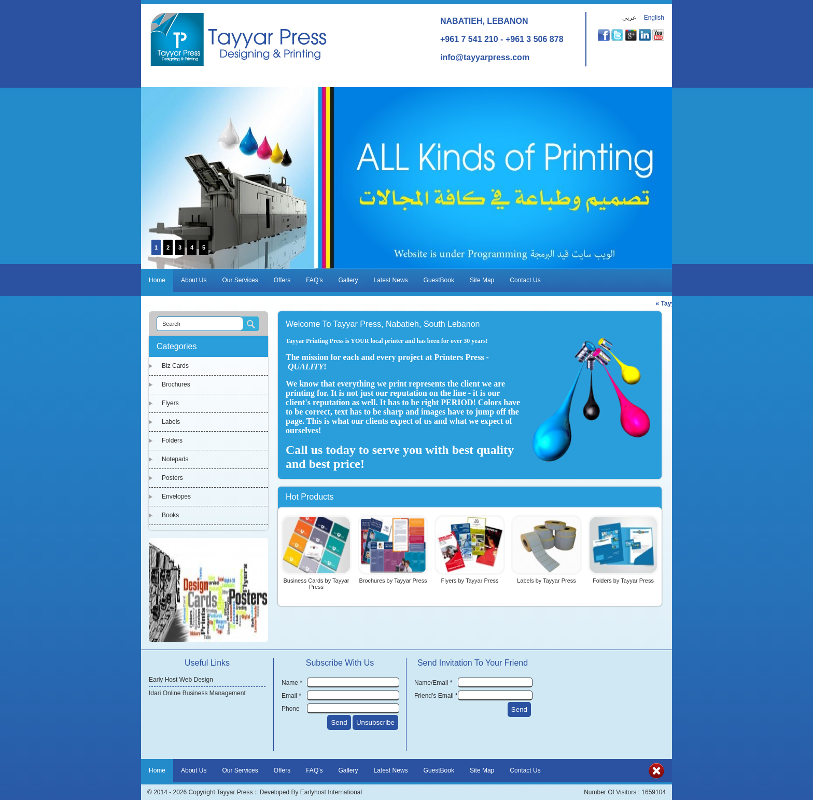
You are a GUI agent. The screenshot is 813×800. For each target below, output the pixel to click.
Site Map (482, 280)
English (654, 17)
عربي (629, 17)
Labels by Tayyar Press (546, 580)
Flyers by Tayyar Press (469, 580)
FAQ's (314, 280)
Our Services (240, 280)
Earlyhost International (331, 792)
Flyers (170, 403)
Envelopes (176, 496)
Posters (172, 477)
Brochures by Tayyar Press (393, 580)
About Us (193, 280)
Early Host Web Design (181, 679)
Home (157, 280)
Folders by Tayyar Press (623, 580)
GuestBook (439, 280)
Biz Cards (175, 365)
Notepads (175, 459)
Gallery (348, 280)
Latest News (391, 280)
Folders (172, 440)
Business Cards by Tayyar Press (316, 583)
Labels (171, 421)
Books (170, 515)
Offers (282, 280)
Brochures (176, 384)
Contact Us (525, 280)
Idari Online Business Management (197, 693)
